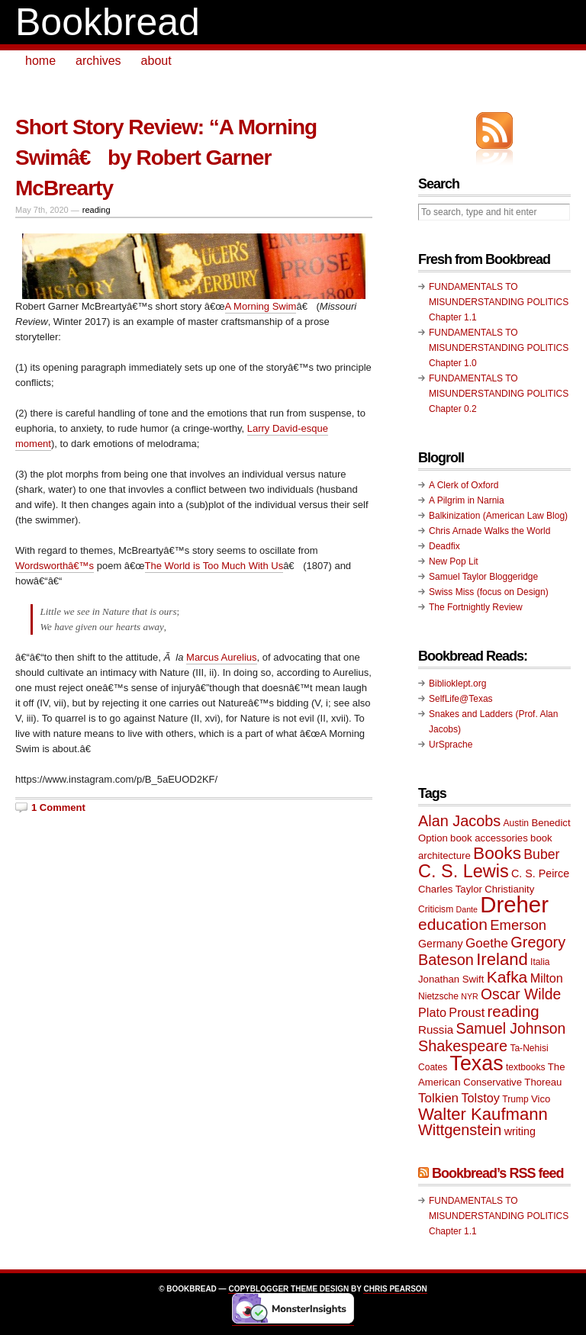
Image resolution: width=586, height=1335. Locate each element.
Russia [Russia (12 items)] (435, 1029)
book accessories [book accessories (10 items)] (489, 838)
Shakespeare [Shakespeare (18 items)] (462, 1045)
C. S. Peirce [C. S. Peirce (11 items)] (540, 873)
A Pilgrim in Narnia (466, 500)
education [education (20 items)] (453, 924)
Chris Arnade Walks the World (489, 531)
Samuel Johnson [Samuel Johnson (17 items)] (511, 1029)
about (156, 60)
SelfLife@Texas (461, 698)
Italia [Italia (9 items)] (539, 962)
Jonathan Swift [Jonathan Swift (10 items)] (451, 979)
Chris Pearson (395, 1289)
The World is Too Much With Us (214, 565)
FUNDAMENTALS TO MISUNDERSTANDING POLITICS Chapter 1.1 (498, 302)
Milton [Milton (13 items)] (546, 978)
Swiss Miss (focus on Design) (489, 592)
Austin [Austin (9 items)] (516, 823)
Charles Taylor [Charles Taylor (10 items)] (450, 889)
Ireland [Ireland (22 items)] (502, 959)
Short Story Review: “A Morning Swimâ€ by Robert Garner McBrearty (166, 157)
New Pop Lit (453, 561)
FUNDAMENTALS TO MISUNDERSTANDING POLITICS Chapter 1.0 (498, 347)
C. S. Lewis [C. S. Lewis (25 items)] (463, 871)
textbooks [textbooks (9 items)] (526, 1067)
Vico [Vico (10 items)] (540, 1099)
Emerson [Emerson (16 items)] (518, 925)
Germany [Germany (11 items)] (440, 944)
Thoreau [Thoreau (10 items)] (543, 1082)
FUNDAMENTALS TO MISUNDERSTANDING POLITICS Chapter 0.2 (498, 393)
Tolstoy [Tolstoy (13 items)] (480, 1098)
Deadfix (444, 546)
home (40, 60)
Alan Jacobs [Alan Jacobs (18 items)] (459, 820)
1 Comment (58, 807)
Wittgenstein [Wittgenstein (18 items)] (459, 1129)
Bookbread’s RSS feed (497, 1173)
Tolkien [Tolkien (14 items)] (438, 1098)
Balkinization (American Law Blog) (498, 515)
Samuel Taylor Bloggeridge (483, 576)
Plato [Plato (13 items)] (432, 1012)
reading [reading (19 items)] (513, 1011)
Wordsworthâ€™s (54, 565)
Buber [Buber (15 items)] (541, 854)
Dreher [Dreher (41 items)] (514, 904)
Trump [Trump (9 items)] (515, 1099)
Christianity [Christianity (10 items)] (509, 889)
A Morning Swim (261, 306)
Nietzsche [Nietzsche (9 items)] (438, 996)
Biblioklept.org (457, 683)
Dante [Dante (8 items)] (467, 909)
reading (96, 209)
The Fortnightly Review (476, 607)
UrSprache (450, 744)
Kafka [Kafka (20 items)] (507, 977)
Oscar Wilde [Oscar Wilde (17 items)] (521, 994)
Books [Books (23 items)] (497, 853)
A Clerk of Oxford (463, 485)
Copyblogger (258, 1289)
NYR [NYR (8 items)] (469, 996)
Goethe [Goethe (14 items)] (486, 943)
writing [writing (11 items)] (520, 1131)
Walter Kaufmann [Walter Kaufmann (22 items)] (483, 1114)
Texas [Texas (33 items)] (477, 1063)
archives (98, 60)
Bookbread (107, 22)
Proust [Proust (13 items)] (467, 1012)
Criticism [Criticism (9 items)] (435, 909)
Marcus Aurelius (221, 657)
